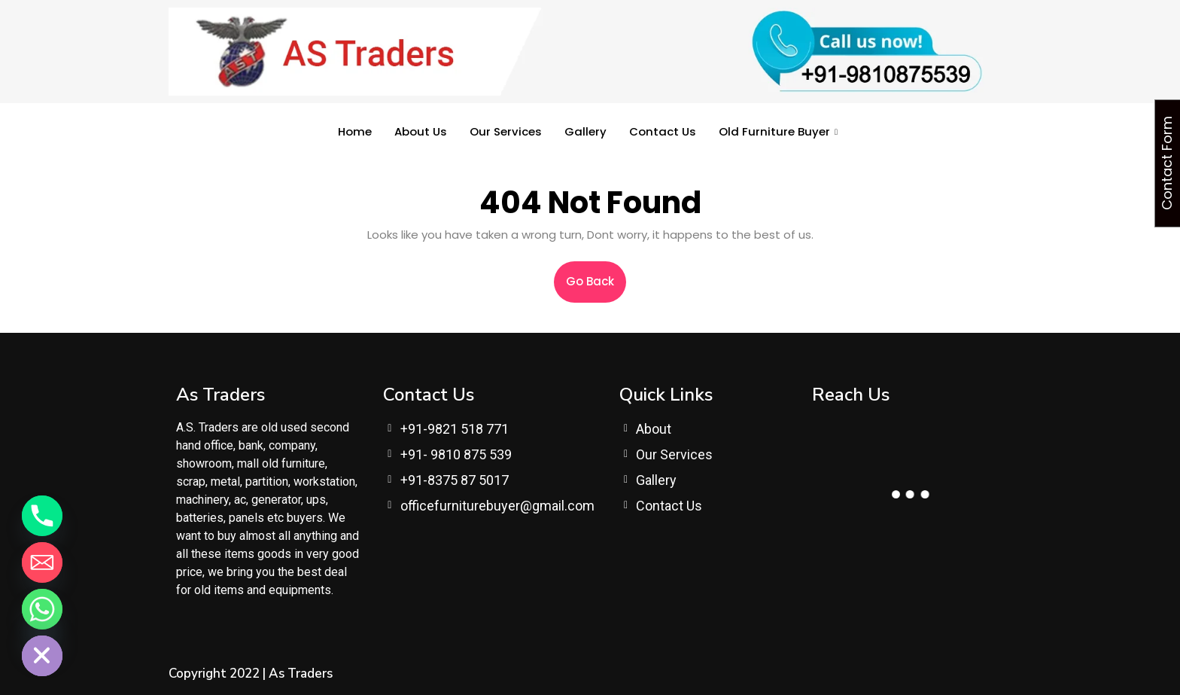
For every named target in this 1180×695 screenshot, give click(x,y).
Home (355, 131)
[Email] (42, 562)
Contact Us (662, 131)
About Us (420, 131)
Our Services (506, 131)
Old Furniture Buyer (778, 131)
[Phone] (42, 515)
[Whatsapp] (42, 609)
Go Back (596, 275)
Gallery (585, 131)
